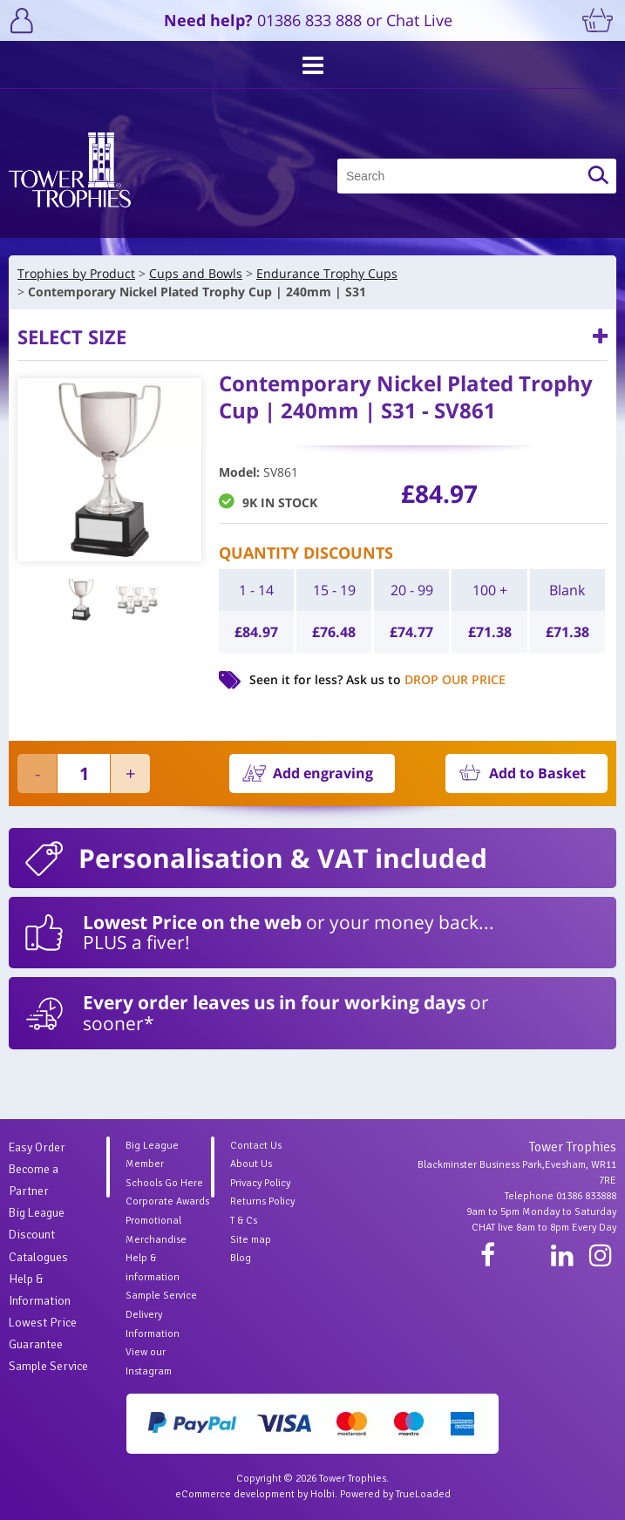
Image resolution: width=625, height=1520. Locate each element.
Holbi (322, 1494)
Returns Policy (262, 1201)
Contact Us (256, 1145)
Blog (240, 1258)
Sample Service (48, 1366)
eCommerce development (235, 1494)
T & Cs (243, 1220)
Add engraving (323, 773)
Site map (250, 1239)
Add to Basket (537, 773)
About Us (251, 1164)
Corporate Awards (167, 1201)
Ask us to (426, 679)
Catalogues (38, 1257)
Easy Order (37, 1147)
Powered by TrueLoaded (395, 1494)
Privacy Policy (260, 1183)
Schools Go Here (164, 1183)
